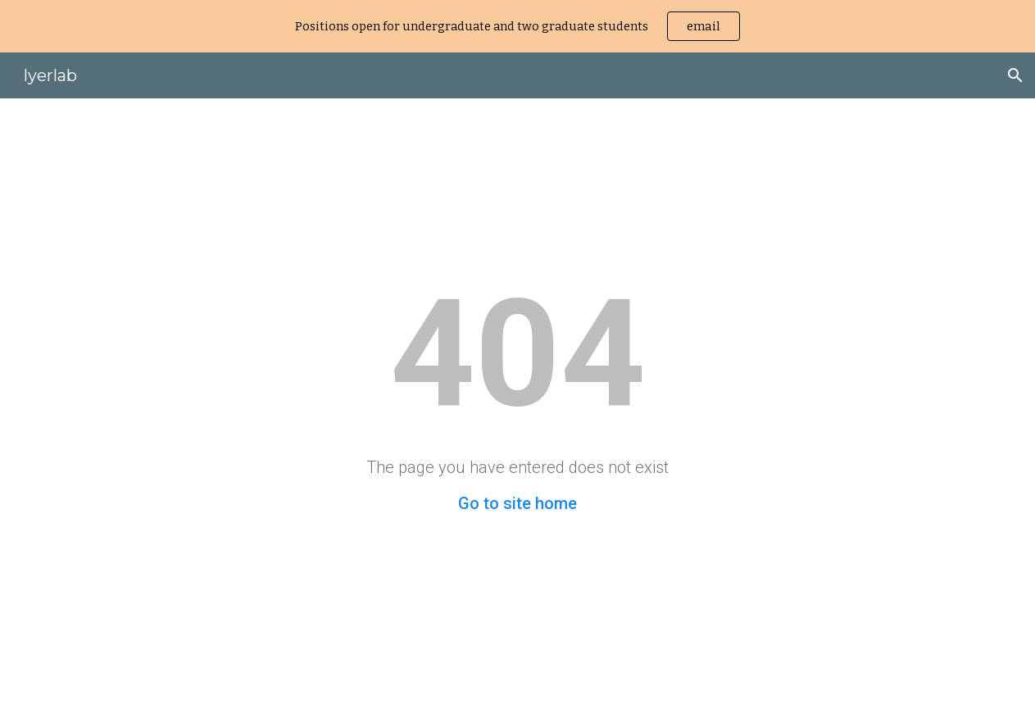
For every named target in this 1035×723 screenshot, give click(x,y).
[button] (1015, 75)
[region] (517, 26)
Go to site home (517, 503)
